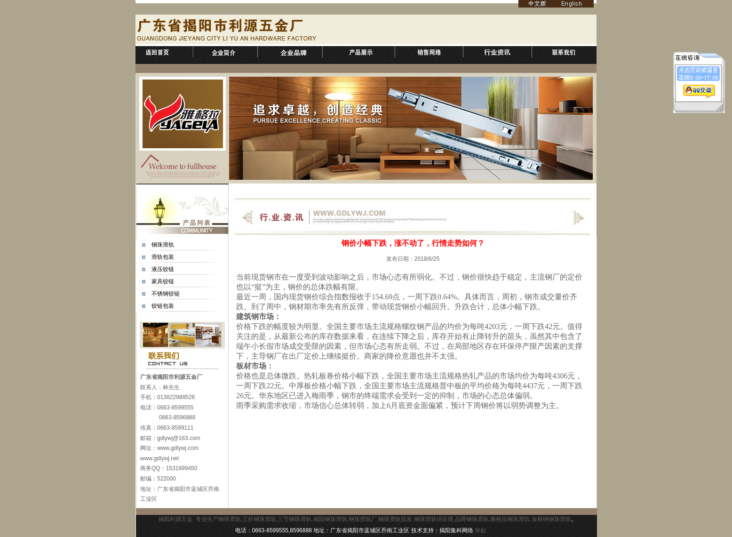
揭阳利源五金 (175, 519)
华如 (480, 530)
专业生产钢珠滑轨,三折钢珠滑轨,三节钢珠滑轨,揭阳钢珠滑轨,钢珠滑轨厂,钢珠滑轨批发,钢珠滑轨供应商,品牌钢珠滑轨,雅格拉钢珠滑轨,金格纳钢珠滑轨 (383, 519)
